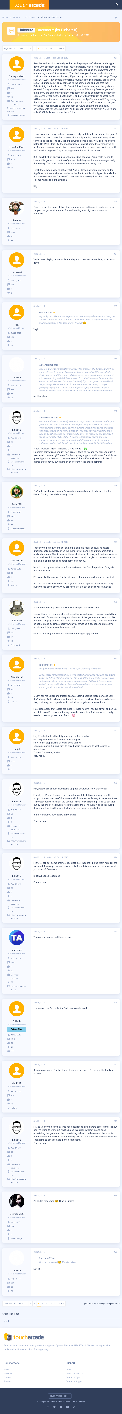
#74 (115, 857)
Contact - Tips (73, 1377)
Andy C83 (17, 504)
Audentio (53, 1402)
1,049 (13, 1039)
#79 (115, 1195)
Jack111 (16, 1083)
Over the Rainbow (18, 529)
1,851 (13, 963)
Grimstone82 (17, 1214)
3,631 (13, 516)
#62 (115, 129)
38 (12, 168)
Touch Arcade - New (58, 1396)
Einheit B (71, 35)
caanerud (17, 272)
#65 (115, 306)
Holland (14, 1108)
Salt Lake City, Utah (18, 115)
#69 (115, 542)
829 (12, 390)
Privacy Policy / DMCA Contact (71, 1402)
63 (12, 442)
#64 (115, 254)
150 (12, 337)
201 (12, 573)
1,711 (13, 761)
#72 (115, 731)
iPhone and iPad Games (43, 35)
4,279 (13, 160)
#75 (115, 931)
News (7, 1369)
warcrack (17, 950)
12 (55, 48)
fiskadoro (17, 620)
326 (12, 633)
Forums (8, 1381)
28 (12, 398)
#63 (115, 201)
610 (12, 1096)
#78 (115, 1121)
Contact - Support (75, 1381)
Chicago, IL (15, 645)
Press (68, 1369)
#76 (115, 1003)
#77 (115, 1065)
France (14, 585)
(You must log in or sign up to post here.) (102, 1304)
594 (12, 1226)
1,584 (13, 232)
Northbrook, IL (17, 1239)
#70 (115, 602)
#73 (115, 783)
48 (12, 241)
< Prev (20, 48)
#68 (115, 485)
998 (12, 285)
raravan (17, 377)
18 (12, 97)
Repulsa (17, 220)
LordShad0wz (17, 147)
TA (12, 982)
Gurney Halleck (17, 76)
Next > (61, 48)
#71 (115, 658)
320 (12, 89)
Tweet (5, 1321)
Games (7, 1377)
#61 (115, 58)
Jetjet (17, 749)
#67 (115, 411)
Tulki (16, 325)
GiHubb (16, 1021)
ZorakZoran (16, 560)
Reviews (8, 1373)
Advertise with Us (74, 1373)
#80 (115, 1252)
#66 (115, 359)
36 (12, 971)
